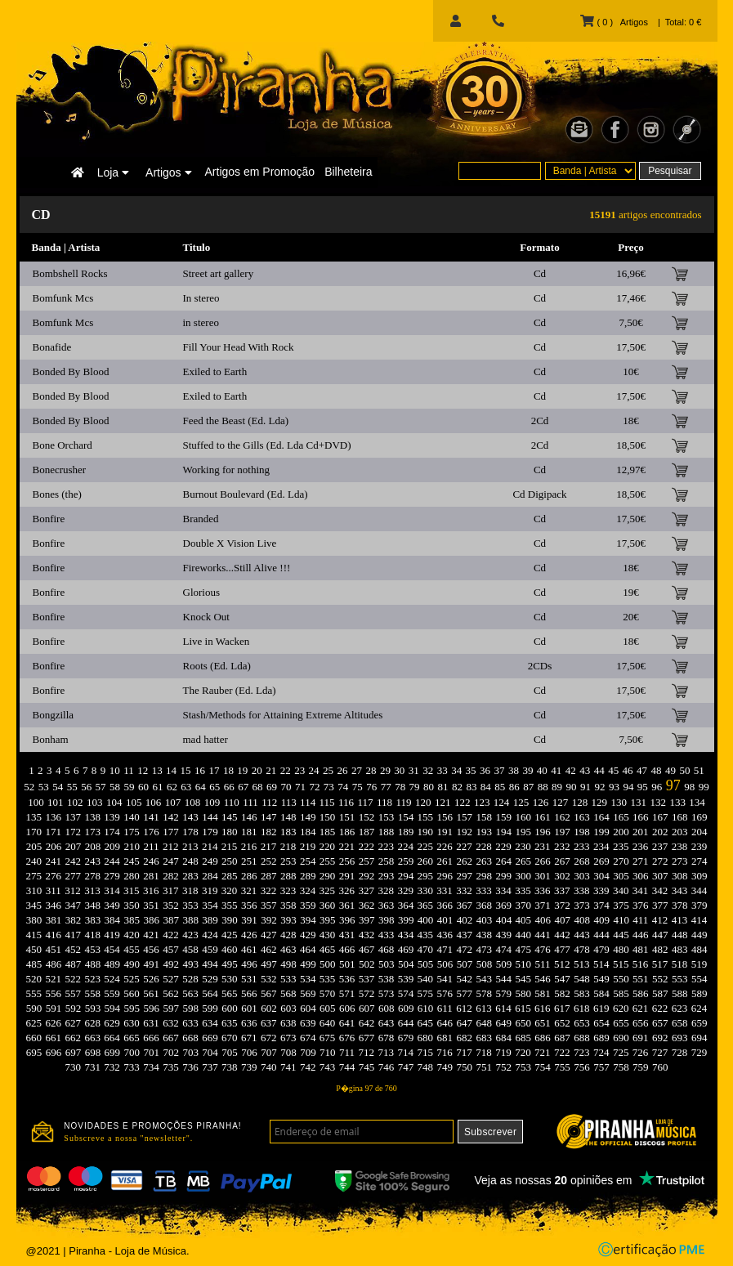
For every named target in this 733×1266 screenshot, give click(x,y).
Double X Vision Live (230, 543)
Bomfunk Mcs (63, 298)
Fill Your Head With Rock (238, 347)
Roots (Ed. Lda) (217, 666)
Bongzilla (53, 715)
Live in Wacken (216, 641)
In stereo (201, 298)
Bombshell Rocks (70, 273)
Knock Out (206, 617)
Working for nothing (226, 469)
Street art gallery (218, 273)
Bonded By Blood (71, 371)
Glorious (202, 592)
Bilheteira (348, 171)
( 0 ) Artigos (613, 22)
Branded (201, 518)
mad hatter (205, 739)
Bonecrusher (60, 469)
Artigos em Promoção (260, 171)
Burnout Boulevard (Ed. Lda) (245, 494)
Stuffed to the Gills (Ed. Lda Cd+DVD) (267, 445)
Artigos (168, 172)
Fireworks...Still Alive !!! (237, 567)
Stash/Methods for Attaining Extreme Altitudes (283, 715)
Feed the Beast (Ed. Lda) (236, 420)
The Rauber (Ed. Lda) (229, 690)
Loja (113, 172)
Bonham (51, 739)
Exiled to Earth (215, 371)
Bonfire (49, 518)
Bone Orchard (62, 445)
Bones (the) (57, 494)
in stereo (201, 322)
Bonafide (52, 347)
